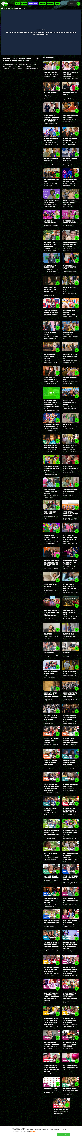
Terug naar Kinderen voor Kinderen (14, 8)
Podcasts (50, 4)
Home (17, 4)
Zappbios (42, 4)
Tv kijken (24, 4)
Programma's (33, 4)
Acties (57, 4)
